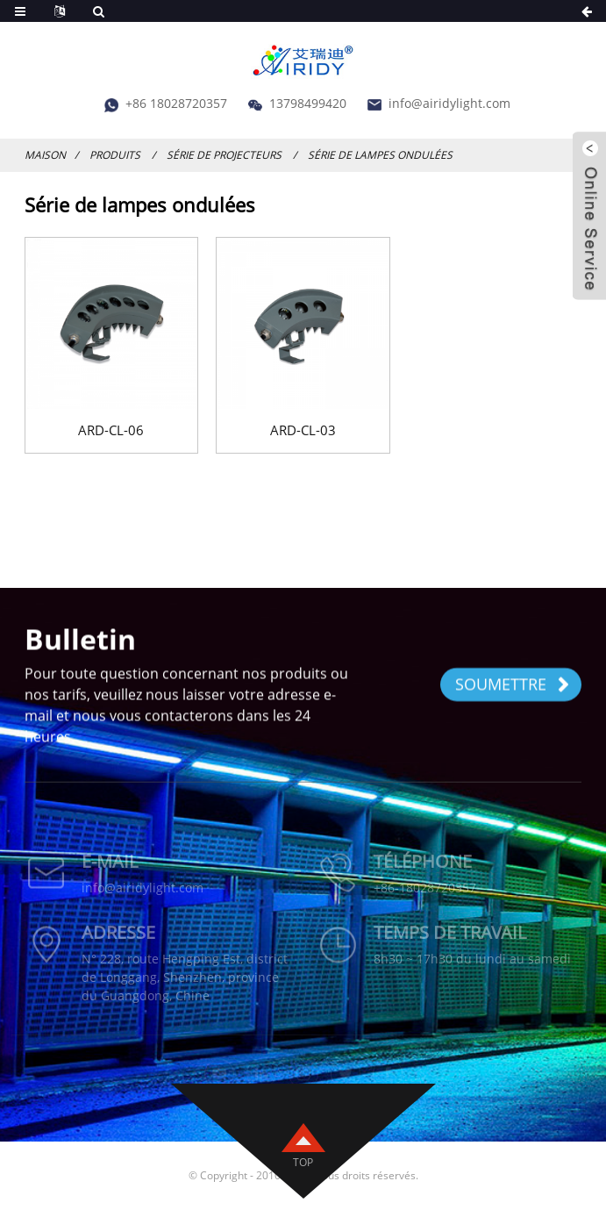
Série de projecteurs (224, 154)
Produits (114, 154)
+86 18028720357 (176, 103)
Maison (45, 154)
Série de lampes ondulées (380, 154)
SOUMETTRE (512, 685)
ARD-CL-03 (303, 430)
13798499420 (307, 103)
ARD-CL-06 (111, 430)
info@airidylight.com (449, 103)
